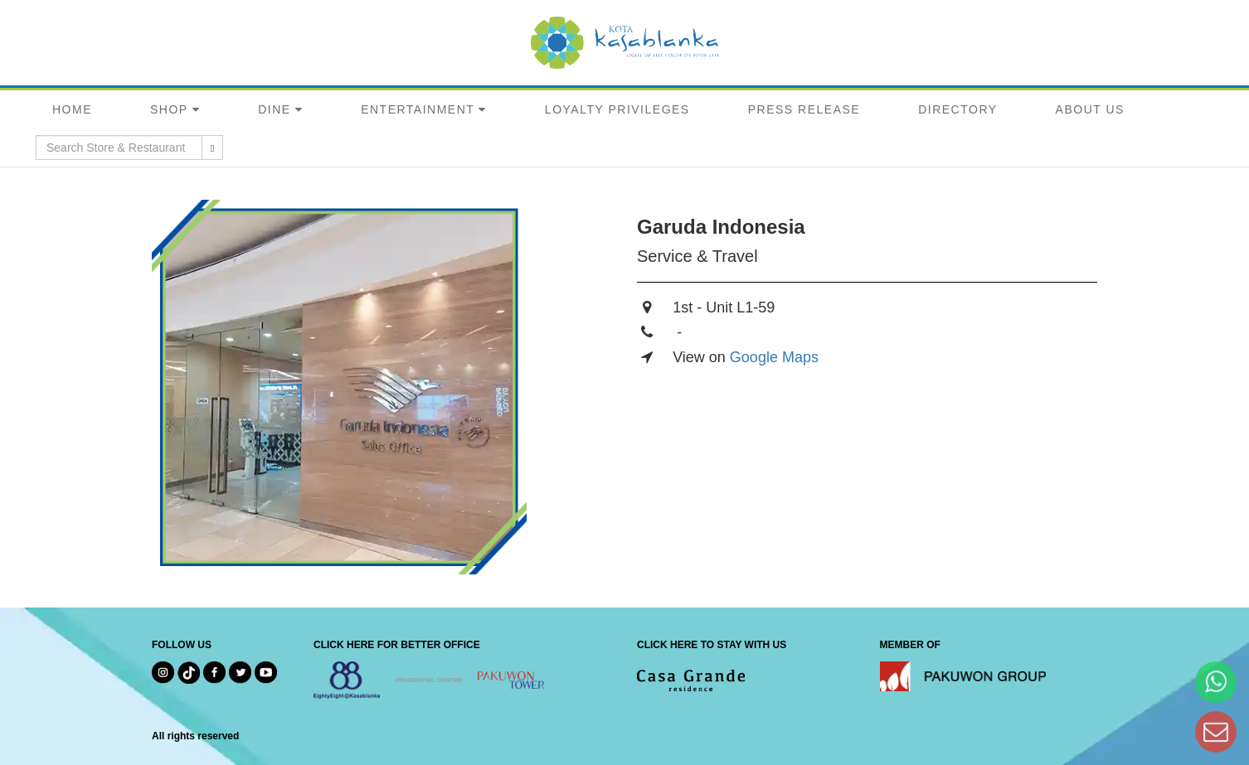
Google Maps (774, 357)
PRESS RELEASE (804, 109)
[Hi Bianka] (1216, 681)
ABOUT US (1090, 109)
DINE (274, 109)
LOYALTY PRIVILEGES (617, 109)
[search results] (212, 147)
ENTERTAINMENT (417, 109)
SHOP (169, 109)
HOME (72, 109)
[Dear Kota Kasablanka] (1215, 731)
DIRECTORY (957, 109)
